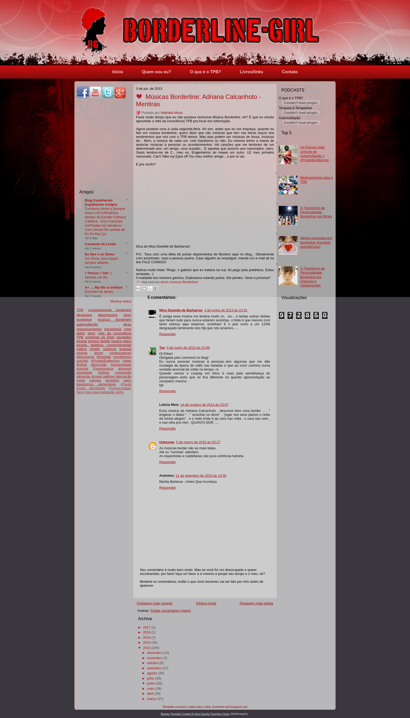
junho (151, 683)
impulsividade (121, 365)
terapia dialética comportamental (104, 345)
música (116, 341)
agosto (152, 673)
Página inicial (206, 603)
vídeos (82, 349)
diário (81, 333)
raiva (96, 392)
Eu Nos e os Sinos (99, 254)
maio (150, 689)
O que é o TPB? (205, 72)
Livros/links (251, 72)
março (151, 699)
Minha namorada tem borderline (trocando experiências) (316, 242)
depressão (99, 365)
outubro (152, 663)
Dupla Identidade (91, 388)
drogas (97, 376)
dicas (127, 324)
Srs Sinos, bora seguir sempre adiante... (101, 260)
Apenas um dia (96, 277)
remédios (112, 380)
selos (127, 380)
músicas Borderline (114, 320)
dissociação (85, 357)
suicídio (82, 361)
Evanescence (103, 369)
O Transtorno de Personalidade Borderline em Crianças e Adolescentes (312, 276)
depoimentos (107, 315)
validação (107, 392)
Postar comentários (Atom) (171, 611)
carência (109, 349)
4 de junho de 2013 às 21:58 (188, 348)
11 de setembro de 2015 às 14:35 (200, 476)
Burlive (82, 365)
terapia (82, 341)
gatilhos (109, 376)
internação (123, 376)
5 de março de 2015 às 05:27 (198, 442)
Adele (127, 361)
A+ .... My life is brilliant (103, 287)
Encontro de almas (99, 292)
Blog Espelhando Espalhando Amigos (101, 202)
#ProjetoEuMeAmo (105, 361)
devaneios (84, 315)
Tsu (162, 348)
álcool (98, 353)
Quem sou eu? (156, 72)
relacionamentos (89, 329)
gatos (127, 341)
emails (95, 349)
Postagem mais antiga (256, 603)
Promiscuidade (120, 388)
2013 (147, 648)
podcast (125, 349)
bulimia (103, 372)
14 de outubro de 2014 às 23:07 (204, 405)
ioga (88, 392)
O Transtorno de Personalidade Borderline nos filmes (316, 212)
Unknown (167, 442)
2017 (147, 627)
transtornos (112, 329)
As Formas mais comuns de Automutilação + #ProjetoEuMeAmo (314, 153)
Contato (290, 72)
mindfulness (122, 357)
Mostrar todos (121, 301)
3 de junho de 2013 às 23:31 (225, 310)
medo (81, 380)
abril (150, 693)
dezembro (154, 653)
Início (117, 72)
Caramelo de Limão (100, 244)
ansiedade (84, 372)
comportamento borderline (109, 310)
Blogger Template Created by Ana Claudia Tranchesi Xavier (195, 714)
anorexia (124, 369)
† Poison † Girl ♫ (98, 273)
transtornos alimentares (96, 384)
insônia (82, 353)
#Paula (126, 384)
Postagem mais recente (155, 603)
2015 (147, 638)
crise (127, 329)
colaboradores (120, 353)
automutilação (87, 324)
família (105, 341)
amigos (93, 341)
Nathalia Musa (172, 113)
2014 (147, 642)
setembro (154, 668)
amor (91, 333)
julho (150, 678)
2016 (147, 632)
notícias (95, 380)
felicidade (103, 357)
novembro (154, 658)
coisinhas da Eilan (100, 337)
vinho (120, 392)
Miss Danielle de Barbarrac (181, 310)
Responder (167, 334)
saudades (124, 337)
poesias (82, 369)
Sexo (80, 392)
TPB (80, 310)
